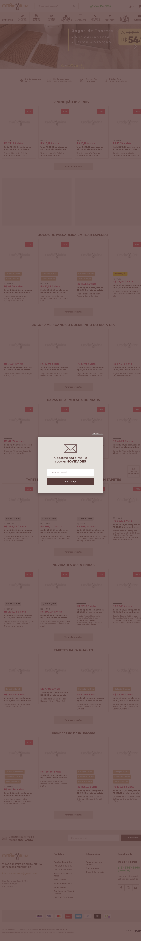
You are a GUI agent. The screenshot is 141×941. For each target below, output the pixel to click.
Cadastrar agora (70, 482)
